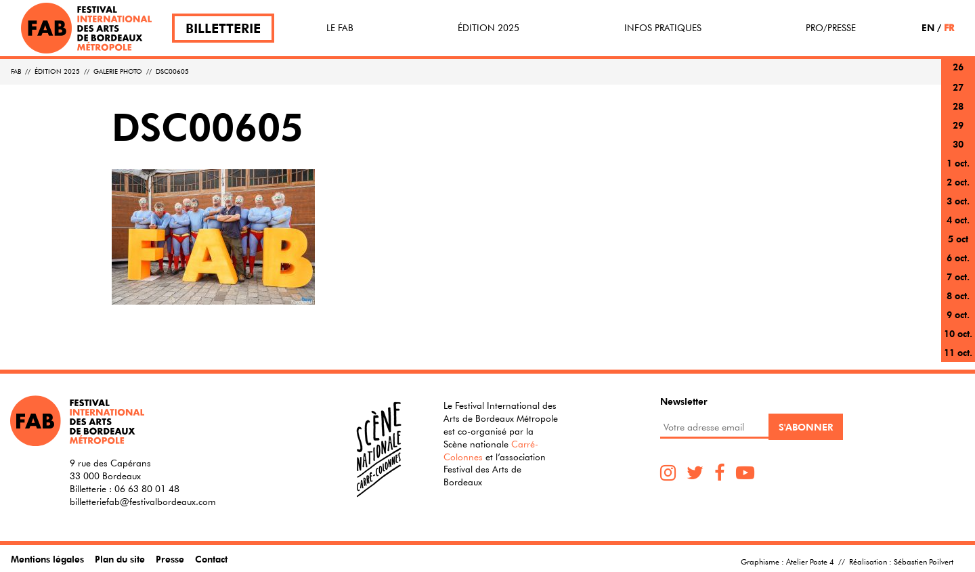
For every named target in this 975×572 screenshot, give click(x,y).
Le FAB (339, 28)
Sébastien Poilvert (923, 561)
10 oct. (958, 333)
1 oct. (958, 162)
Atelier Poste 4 (810, 561)
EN (928, 27)
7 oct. (958, 276)
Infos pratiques (662, 28)
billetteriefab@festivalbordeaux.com (143, 502)
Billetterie (223, 28)
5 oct (958, 238)
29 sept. (958, 133)
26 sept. (958, 74)
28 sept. (958, 114)
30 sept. (958, 152)
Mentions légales (47, 558)
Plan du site (120, 558)
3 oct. (958, 200)
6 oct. (958, 257)
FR (949, 27)
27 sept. (958, 95)
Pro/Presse (831, 28)
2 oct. (958, 181)
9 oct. (958, 314)
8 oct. (958, 295)
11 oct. (958, 352)
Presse (170, 558)
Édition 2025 (488, 28)
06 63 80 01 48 (146, 489)
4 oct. (958, 219)
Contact (211, 558)
